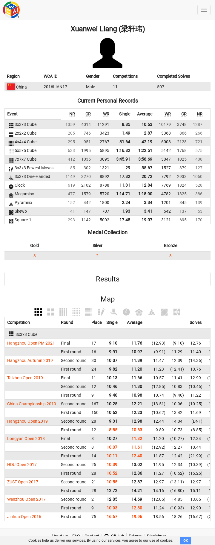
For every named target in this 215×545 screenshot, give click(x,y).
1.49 (126, 133)
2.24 (126, 202)
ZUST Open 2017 (22, 481)
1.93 (126, 211)
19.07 (147, 219)
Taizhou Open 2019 (25, 377)
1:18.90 (145, 193)
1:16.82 (123, 150)
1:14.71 (123, 193)
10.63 (147, 124)
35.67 (147, 167)
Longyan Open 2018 (26, 438)
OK (185, 541)
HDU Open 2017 (22, 464)
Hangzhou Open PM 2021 (31, 343)
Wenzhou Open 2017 (26, 499)
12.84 (147, 185)
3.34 (148, 202)
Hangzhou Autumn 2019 (30, 360)
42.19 (147, 141)
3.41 (148, 211)
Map (108, 299)
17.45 (124, 219)
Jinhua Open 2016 (24, 516)
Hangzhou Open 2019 (27, 421)
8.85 (126, 124)
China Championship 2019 (31, 403)
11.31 (124, 185)
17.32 (124, 176)
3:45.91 (123, 159)
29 (127, 167)
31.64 (124, 141)
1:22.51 (145, 150)
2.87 (148, 133)
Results (107, 279)
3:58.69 (145, 159)
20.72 (147, 176)
